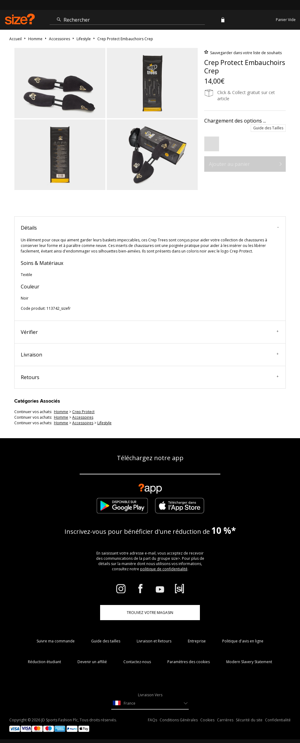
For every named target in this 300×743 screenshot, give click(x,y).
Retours (150, 377)
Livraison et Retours (154, 641)
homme (61, 411)
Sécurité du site (249, 720)
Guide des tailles (105, 641)
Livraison (150, 354)
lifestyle (104, 422)
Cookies (207, 720)
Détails (150, 227)
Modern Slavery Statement (249, 661)
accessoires (82, 417)
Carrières (225, 720)
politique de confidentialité (164, 569)
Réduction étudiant (44, 661)
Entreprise (197, 641)
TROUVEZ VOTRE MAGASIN (150, 612)
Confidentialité (278, 720)
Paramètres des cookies (188, 661)
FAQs (152, 720)
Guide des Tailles (268, 128)
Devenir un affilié (92, 661)
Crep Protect (83, 411)
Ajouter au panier (229, 164)
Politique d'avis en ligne (242, 641)
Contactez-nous (137, 661)
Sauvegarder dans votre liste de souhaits (245, 52)
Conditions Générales (179, 720)
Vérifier (150, 332)
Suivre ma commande (56, 641)
